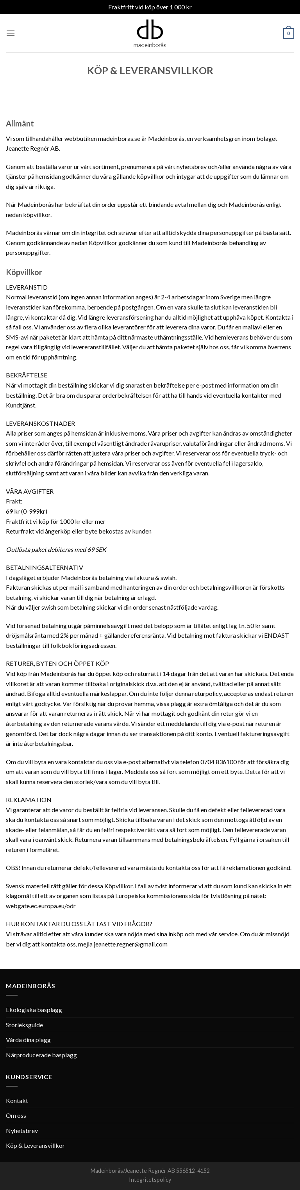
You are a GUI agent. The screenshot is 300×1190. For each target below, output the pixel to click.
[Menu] (10, 33)
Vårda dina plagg (28, 1039)
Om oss (16, 1115)
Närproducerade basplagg (41, 1054)
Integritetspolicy (150, 1179)
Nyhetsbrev (22, 1130)
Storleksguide (24, 1024)
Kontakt (17, 1100)
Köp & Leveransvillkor (35, 1145)
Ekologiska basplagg (34, 1009)
